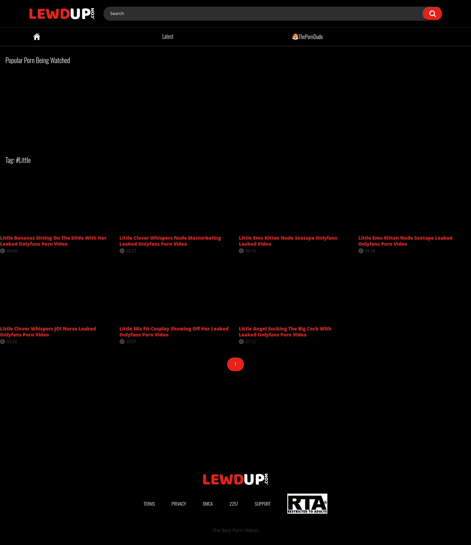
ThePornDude (307, 36)
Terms (149, 503)
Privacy (179, 503)
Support (263, 503)
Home (36, 37)
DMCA (208, 503)
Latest (167, 36)
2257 (233, 503)
